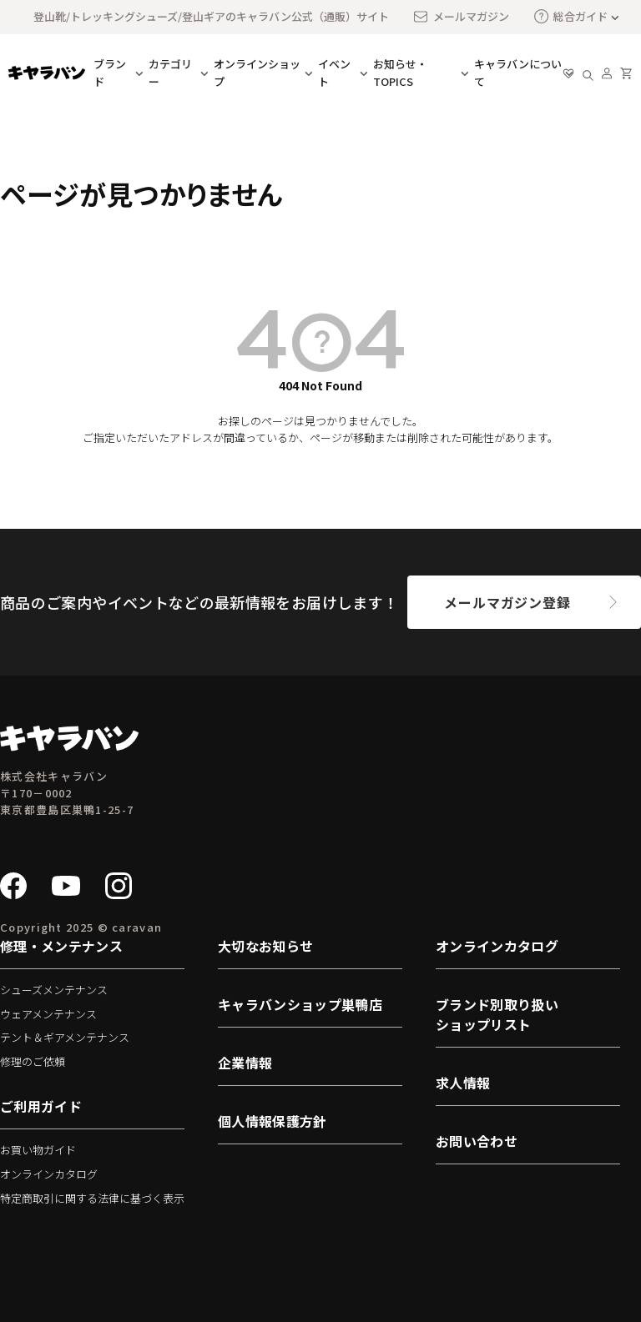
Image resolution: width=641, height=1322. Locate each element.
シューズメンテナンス (54, 990)
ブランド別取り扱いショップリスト (497, 1014)
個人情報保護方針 (272, 1121)
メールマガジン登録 (507, 602)
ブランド (109, 72)
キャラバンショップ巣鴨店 (300, 1004)
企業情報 (245, 1063)
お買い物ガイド (38, 1150)
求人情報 (463, 1083)
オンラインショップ (257, 72)
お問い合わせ (476, 1141)
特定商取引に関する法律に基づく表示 (92, 1198)
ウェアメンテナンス (48, 1014)
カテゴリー (170, 72)
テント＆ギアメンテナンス (64, 1037)
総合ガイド (571, 16)
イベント (334, 72)
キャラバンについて (518, 72)
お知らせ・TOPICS (400, 72)
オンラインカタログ (49, 1174)
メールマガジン (460, 16)
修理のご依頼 (32, 1061)
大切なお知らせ (265, 946)
